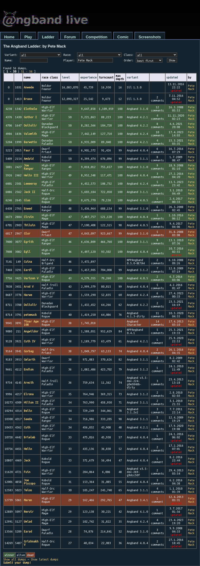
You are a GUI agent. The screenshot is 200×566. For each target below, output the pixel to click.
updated (172, 77)
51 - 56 (26, 71)
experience (88, 77)
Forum (70, 37)
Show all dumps (14, 559)
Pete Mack (191, 87)
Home (9, 37)
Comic (123, 37)
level (66, 77)
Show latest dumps (44, 559)
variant (132, 77)
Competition (96, 37)
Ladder (48, 37)
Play (28, 37)
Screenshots (150, 37)
